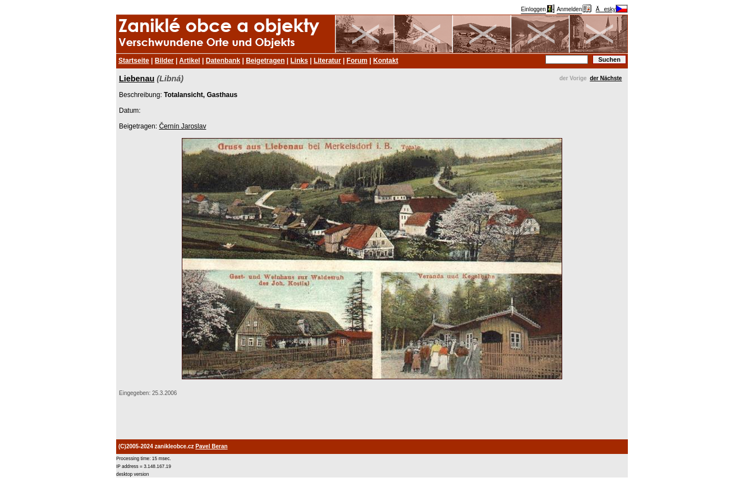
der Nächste (606, 78)
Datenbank (223, 61)
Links (299, 61)
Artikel (189, 61)
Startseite (133, 61)
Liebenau (136, 78)
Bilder (164, 61)
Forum (357, 61)
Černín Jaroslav (182, 126)
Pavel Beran (211, 446)
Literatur (327, 61)
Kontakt (385, 61)
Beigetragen (265, 61)
